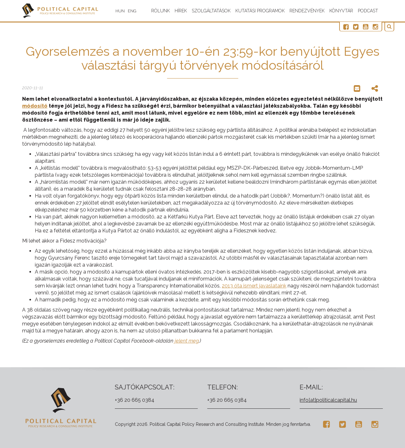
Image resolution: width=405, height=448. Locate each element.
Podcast (368, 10)
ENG (135, 11)
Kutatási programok (260, 10)
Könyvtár (341, 10)
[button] (391, 26)
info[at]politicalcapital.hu (328, 400)
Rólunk (160, 10)
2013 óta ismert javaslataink (254, 286)
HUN (123, 11)
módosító (34, 106)
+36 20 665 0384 (134, 400)
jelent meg (187, 341)
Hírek (181, 10)
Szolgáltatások (211, 10)
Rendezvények (307, 10)
